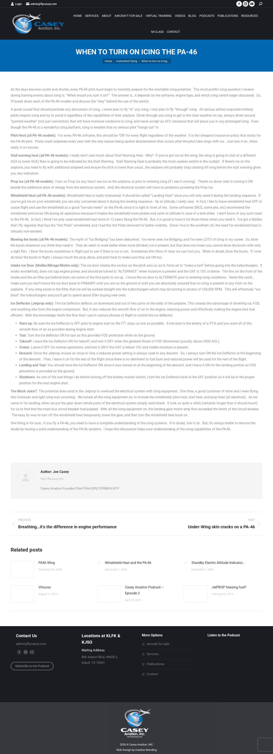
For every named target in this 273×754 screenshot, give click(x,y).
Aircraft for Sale (158, 644)
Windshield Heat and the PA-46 (128, 563)
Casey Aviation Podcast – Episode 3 (144, 590)
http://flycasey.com (52, 478)
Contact (152, 674)
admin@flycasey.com (41, 4)
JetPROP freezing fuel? (229, 587)
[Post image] (22, 569)
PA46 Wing (46, 563)
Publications (155, 664)
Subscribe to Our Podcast (32, 666)
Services (153, 654)
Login (16, 4)
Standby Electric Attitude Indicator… (218, 563)
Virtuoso (44, 587)
